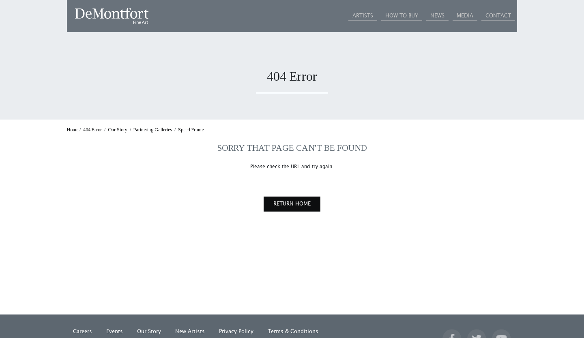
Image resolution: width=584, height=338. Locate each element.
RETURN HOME (292, 204)
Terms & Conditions (293, 331)
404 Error (92, 130)
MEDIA (452, 15)
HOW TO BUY (373, 15)
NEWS (417, 15)
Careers (82, 331)
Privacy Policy (236, 331)
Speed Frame (191, 130)
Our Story (117, 130)
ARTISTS (326, 15)
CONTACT (494, 15)
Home (72, 130)
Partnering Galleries (152, 130)
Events (114, 331)
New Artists (190, 331)
